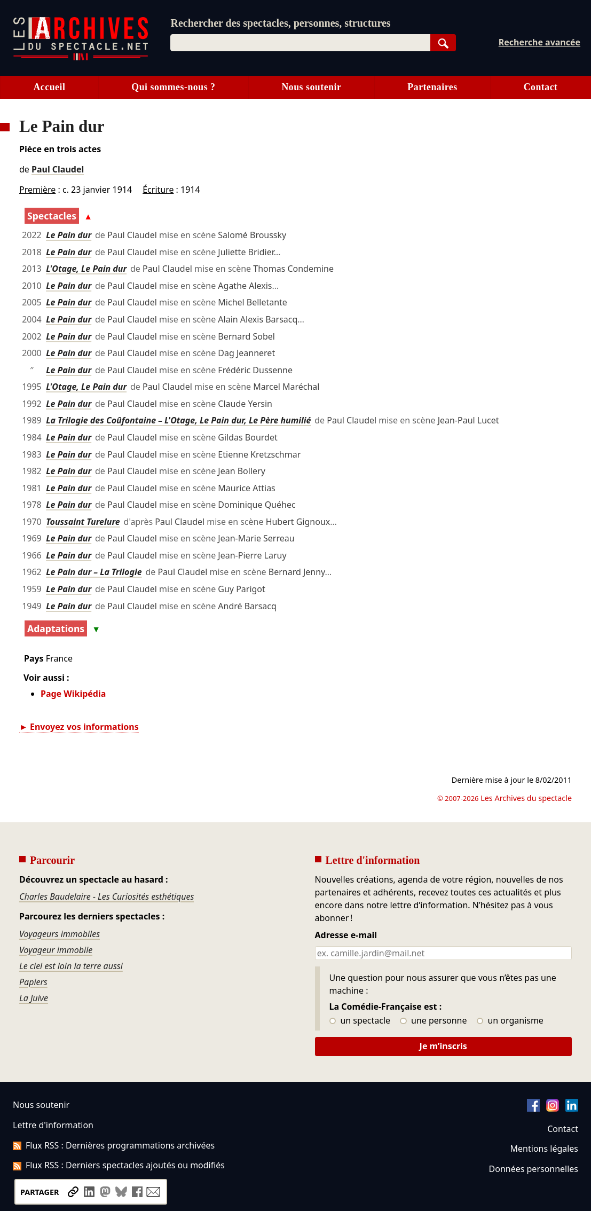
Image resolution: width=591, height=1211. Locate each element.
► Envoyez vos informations (79, 727)
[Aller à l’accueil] (80, 57)
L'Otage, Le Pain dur (86, 268)
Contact (562, 1129)
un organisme (510, 1021)
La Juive (33, 998)
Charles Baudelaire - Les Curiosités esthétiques (106, 896)
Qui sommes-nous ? (173, 87)
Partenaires (432, 87)
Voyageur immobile (55, 950)
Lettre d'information (53, 1125)
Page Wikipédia (73, 693)
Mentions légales (544, 1148)
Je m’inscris (443, 1046)
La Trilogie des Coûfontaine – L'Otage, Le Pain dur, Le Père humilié (178, 420)
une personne (433, 1021)
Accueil (49, 87)
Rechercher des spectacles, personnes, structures (280, 23)
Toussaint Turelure (83, 522)
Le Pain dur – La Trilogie (94, 572)
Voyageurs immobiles (59, 934)
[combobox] (300, 42)
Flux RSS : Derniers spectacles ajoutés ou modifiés (119, 1165)
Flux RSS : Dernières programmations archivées (114, 1145)
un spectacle (360, 1021)
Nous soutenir (311, 87)
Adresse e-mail (346, 935)
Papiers (33, 982)
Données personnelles (533, 1169)
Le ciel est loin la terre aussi (71, 966)
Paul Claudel (57, 169)
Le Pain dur (68, 235)
